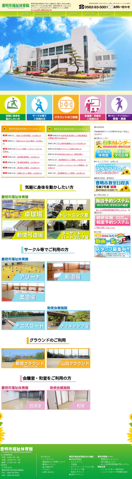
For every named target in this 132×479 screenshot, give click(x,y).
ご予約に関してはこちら (104, 228)
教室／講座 (90, 14)
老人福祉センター (108, 462)
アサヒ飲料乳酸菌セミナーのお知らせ (71, 144)
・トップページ (47, 459)
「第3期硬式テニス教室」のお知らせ (70, 173)
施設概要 (25, 14)
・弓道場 (73, 464)
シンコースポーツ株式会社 (112, 469)
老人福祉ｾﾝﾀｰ (106, 14)
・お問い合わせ (47, 472)
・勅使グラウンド (76, 472)
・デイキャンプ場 (76, 469)
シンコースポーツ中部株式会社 (114, 472)
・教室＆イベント (48, 464)
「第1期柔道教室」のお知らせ (27, 162)
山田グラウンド (77, 474)
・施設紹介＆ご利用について (53, 462)
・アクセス (45, 469)
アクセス (122, 14)
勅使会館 (74, 14)
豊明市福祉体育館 (41, 14)
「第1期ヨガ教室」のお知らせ (27, 168)
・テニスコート (75, 462)
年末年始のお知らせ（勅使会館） (70, 154)
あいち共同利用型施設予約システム (111, 210)
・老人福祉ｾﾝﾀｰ (47, 467)
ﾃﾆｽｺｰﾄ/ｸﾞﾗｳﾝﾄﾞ (58, 14)
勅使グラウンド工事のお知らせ (69, 149)
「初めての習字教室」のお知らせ (28, 136)
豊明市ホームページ (109, 459)
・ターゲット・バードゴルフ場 (81, 467)
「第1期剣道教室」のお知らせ (27, 157)
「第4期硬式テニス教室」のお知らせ (71, 160)
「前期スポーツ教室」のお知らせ (29, 173)
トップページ (9, 14)
